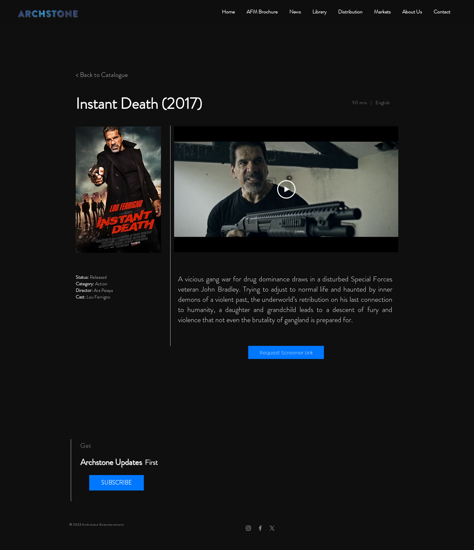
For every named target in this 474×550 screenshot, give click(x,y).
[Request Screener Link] (286, 352)
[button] (116, 482)
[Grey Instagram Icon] (248, 528)
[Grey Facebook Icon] (260, 528)
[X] (272, 528)
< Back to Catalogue (102, 75)
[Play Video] (286, 189)
